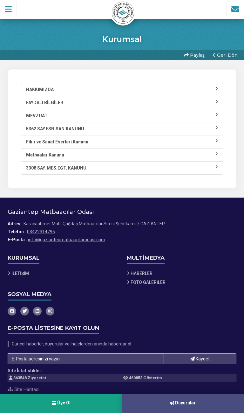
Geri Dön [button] (225, 55)
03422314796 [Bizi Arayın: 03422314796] (41, 231)
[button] (8, 9)
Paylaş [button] (194, 55)
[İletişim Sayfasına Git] (235, 9)
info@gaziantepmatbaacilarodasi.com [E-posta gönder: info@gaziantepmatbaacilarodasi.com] (66, 239)
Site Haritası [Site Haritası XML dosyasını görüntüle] (23, 389)
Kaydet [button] (200, 358)
